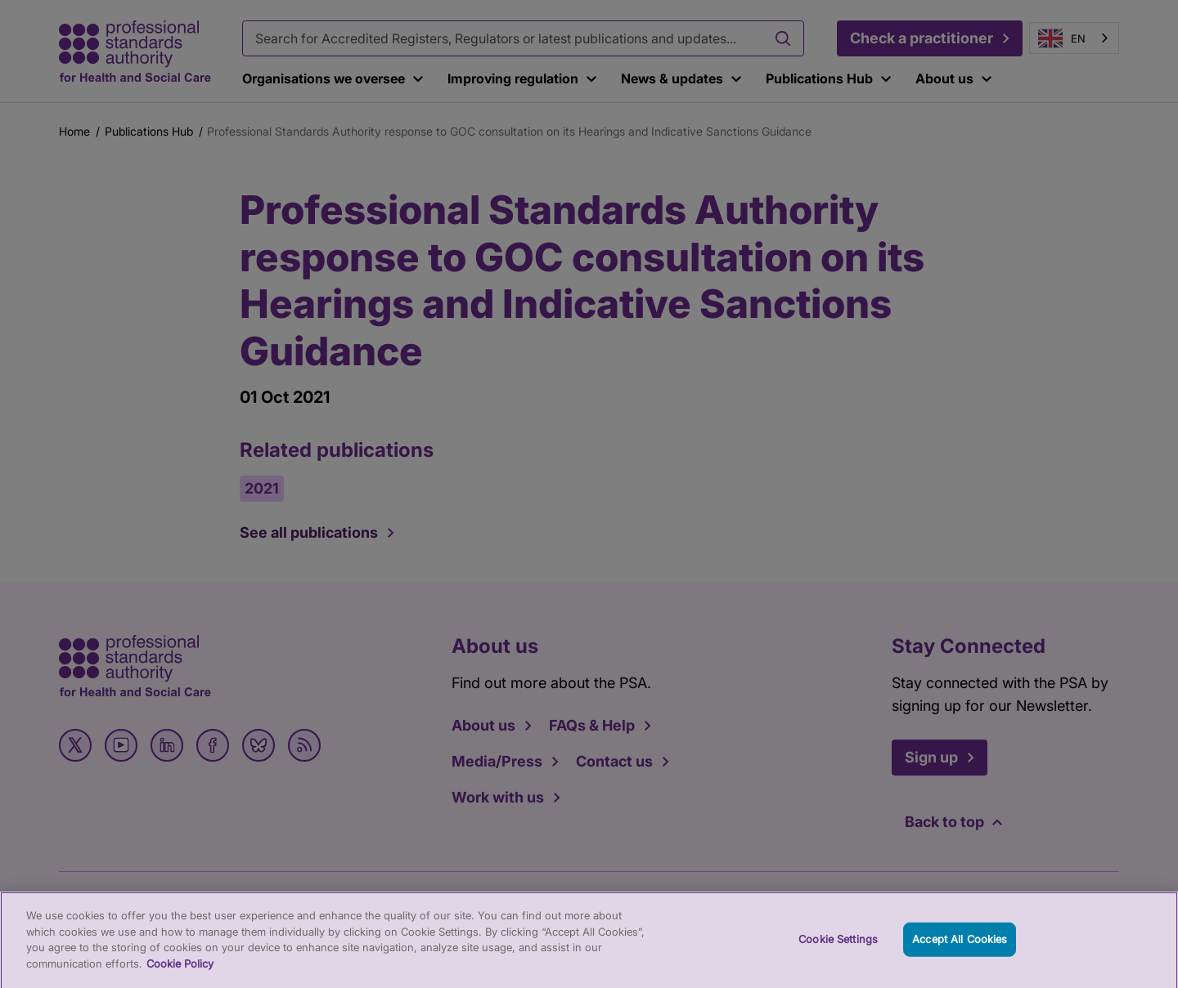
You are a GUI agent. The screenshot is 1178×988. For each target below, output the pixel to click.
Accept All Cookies (959, 947)
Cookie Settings (838, 947)
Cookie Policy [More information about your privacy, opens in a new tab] (180, 970)
